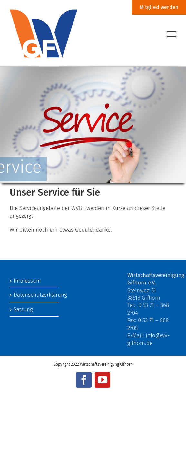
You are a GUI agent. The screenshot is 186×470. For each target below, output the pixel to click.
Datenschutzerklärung (34, 295)
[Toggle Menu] (172, 34)
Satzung (23, 309)
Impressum (27, 280)
